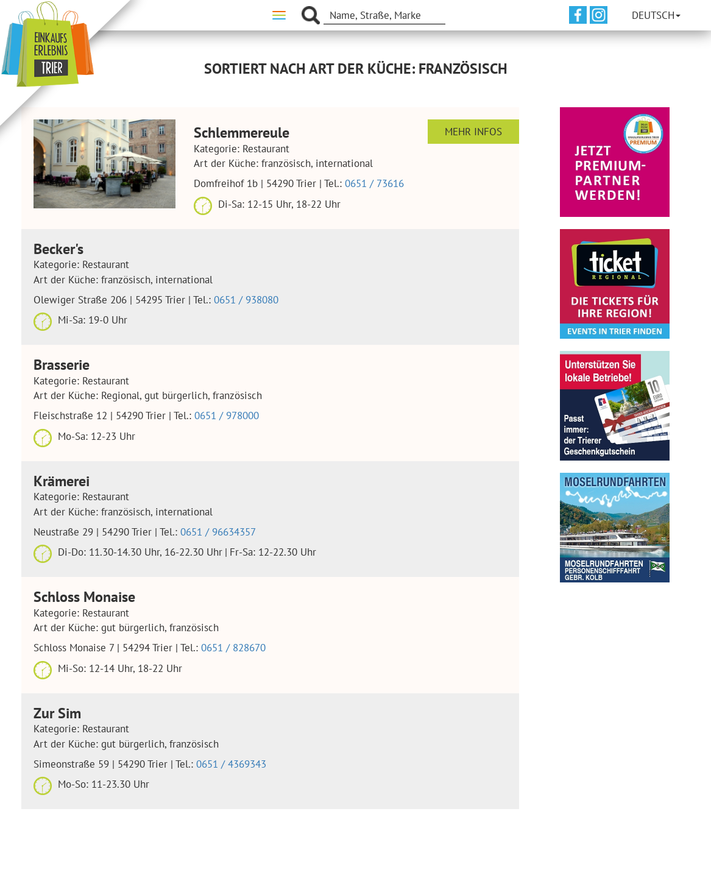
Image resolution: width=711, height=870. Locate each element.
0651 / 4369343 (231, 764)
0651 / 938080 (246, 299)
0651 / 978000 (226, 415)
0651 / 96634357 (218, 532)
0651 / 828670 (233, 647)
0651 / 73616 (374, 183)
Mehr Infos (473, 131)
